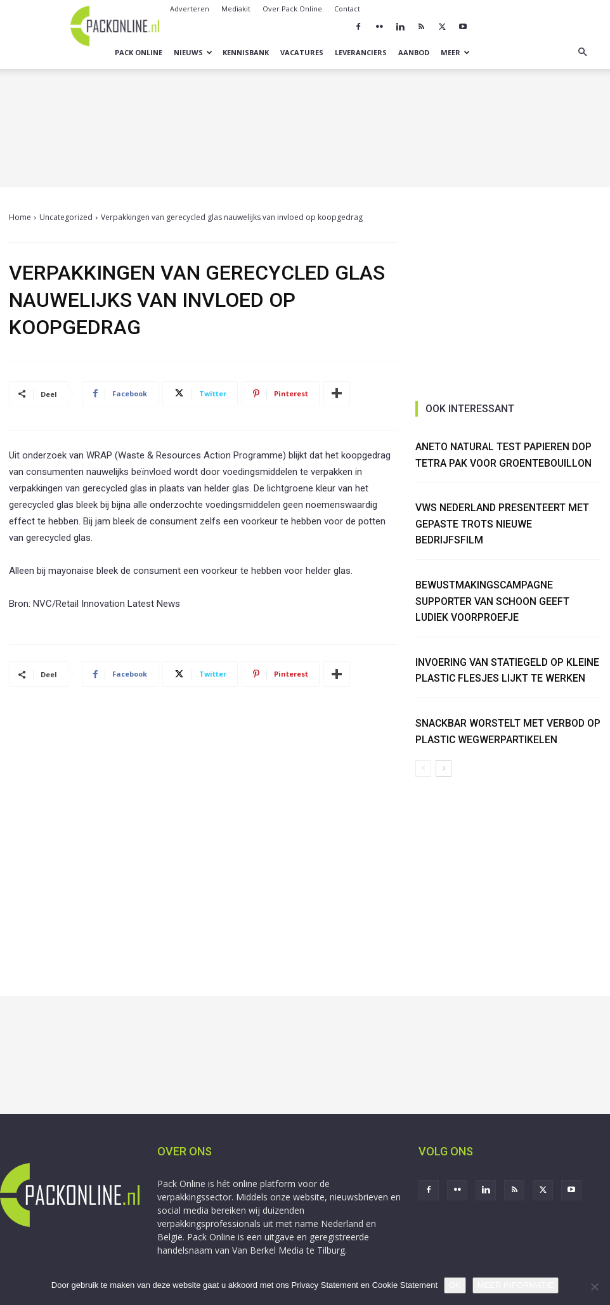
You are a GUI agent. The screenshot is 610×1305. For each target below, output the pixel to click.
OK (455, 1285)
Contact (347, 8)
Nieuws (193, 52)
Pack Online (138, 52)
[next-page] (443, 768)
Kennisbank (246, 52)
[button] (582, 52)
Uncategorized (66, 217)
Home (20, 217)
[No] (594, 1286)
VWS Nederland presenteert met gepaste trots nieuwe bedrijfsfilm (502, 524)
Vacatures (301, 52)
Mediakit (235, 8)
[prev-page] (423, 768)
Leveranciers (361, 52)
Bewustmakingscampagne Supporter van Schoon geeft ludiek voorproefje (493, 601)
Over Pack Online (292, 8)
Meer (455, 52)
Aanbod (413, 52)
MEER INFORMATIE (515, 1285)
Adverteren (189, 8)
